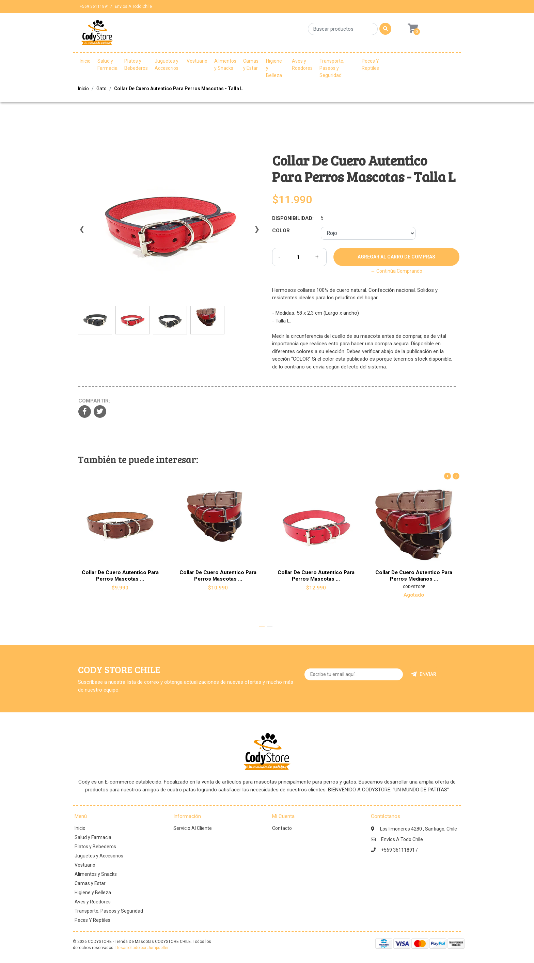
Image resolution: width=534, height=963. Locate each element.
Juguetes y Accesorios (166, 64)
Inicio (85, 61)
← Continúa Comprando (396, 271)
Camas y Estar (250, 64)
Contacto (282, 828)
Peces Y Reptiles (370, 64)
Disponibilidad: (293, 218)
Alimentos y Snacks (225, 64)
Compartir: (94, 401)
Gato (101, 88)
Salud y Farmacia (107, 64)
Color (281, 230)
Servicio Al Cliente (192, 828)
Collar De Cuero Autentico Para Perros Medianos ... (413, 575)
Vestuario (197, 61)
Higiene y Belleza (274, 68)
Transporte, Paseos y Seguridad (331, 68)
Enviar (423, 674)
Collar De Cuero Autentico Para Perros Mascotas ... (120, 575)
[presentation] (81, 232)
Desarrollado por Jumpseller (141, 947)
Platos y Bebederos (136, 64)
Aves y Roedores (302, 64)
